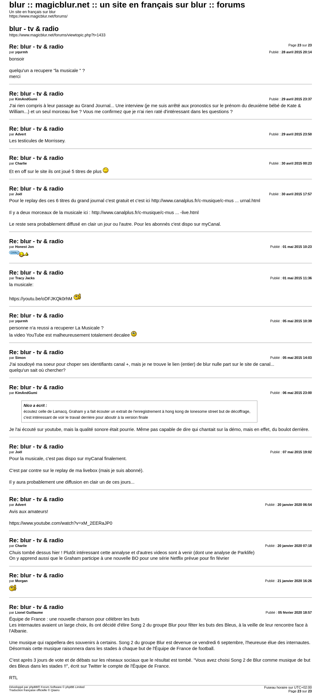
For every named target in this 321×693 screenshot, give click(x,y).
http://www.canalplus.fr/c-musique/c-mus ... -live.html (145, 212)
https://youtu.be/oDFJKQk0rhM (40, 298)
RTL (13, 677)
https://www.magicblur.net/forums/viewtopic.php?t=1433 (57, 35)
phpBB (33, 687)
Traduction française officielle (28, 690)
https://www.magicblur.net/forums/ (38, 16)
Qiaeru (55, 690)
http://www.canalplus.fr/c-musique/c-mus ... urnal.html (205, 200)
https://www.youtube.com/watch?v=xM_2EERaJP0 (60, 523)
